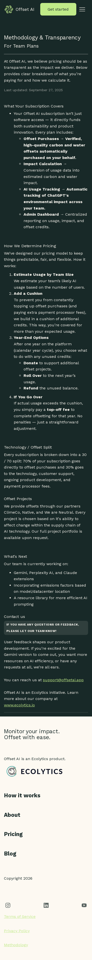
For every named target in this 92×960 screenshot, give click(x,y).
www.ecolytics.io (19, 705)
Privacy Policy (17, 930)
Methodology (16, 945)
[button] (82, 9)
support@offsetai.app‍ (63, 680)
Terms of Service (20, 916)
